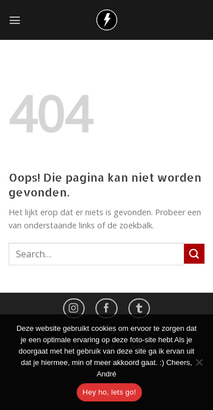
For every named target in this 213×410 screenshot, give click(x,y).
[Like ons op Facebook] (106, 308)
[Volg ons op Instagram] (74, 308)
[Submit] (194, 254)
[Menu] (15, 20)
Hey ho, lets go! (109, 392)
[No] (198, 365)
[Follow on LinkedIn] (139, 308)
